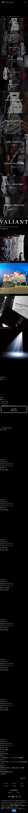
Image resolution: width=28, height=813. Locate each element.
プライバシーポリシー (13, 808)
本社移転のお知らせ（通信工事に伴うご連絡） (12, 768)
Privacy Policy (13, 803)
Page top (22, 778)
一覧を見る (3, 774)
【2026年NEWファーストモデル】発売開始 (11, 758)
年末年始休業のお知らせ (6, 772)
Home (3, 16)
